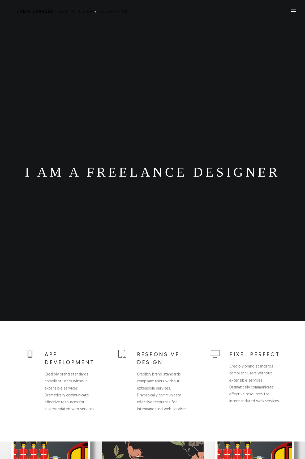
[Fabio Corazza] (67, 11)
